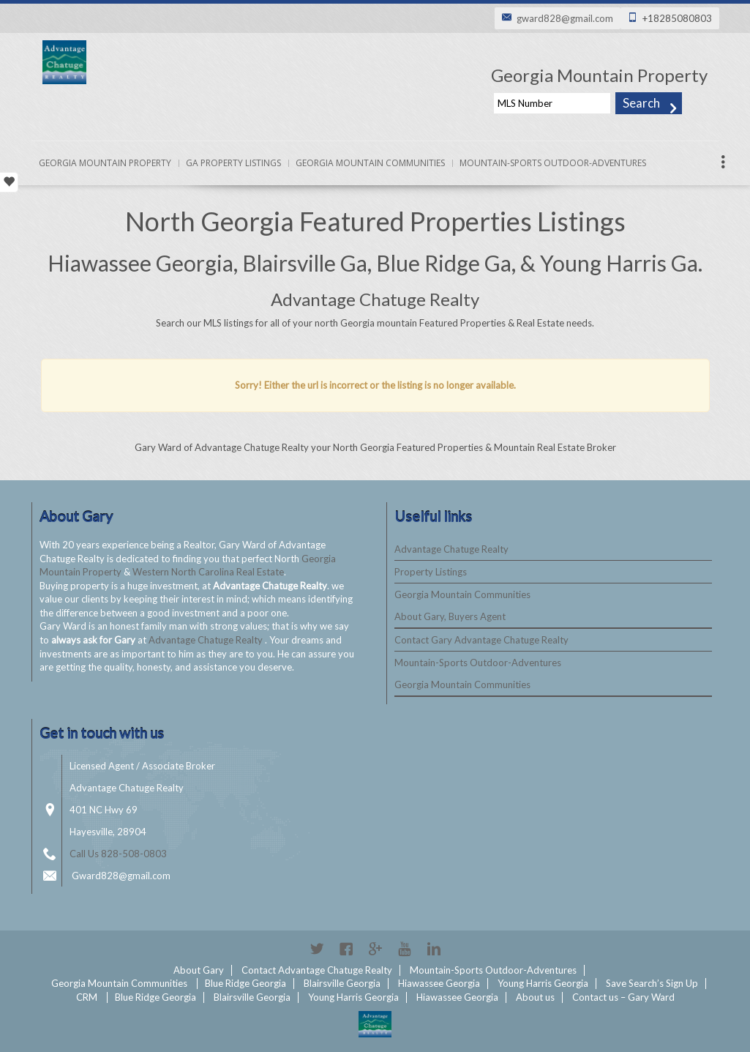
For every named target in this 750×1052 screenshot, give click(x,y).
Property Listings (430, 572)
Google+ (375, 949)
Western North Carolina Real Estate (208, 572)
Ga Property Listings (233, 163)
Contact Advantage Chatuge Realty (316, 970)
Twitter (317, 949)
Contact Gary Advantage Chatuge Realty (481, 640)
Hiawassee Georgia (439, 983)
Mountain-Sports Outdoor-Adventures (553, 163)
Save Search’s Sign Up (652, 983)
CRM (86, 997)
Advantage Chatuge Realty (207, 640)
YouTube (405, 949)
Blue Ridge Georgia (245, 983)
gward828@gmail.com (565, 18)
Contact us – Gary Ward (623, 997)
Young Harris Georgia (543, 983)
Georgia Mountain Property (105, 163)
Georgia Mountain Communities (370, 163)
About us (535, 997)
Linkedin (434, 949)
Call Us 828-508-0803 (118, 853)
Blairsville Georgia (342, 983)
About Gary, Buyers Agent (450, 616)
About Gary (198, 970)
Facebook (346, 949)
